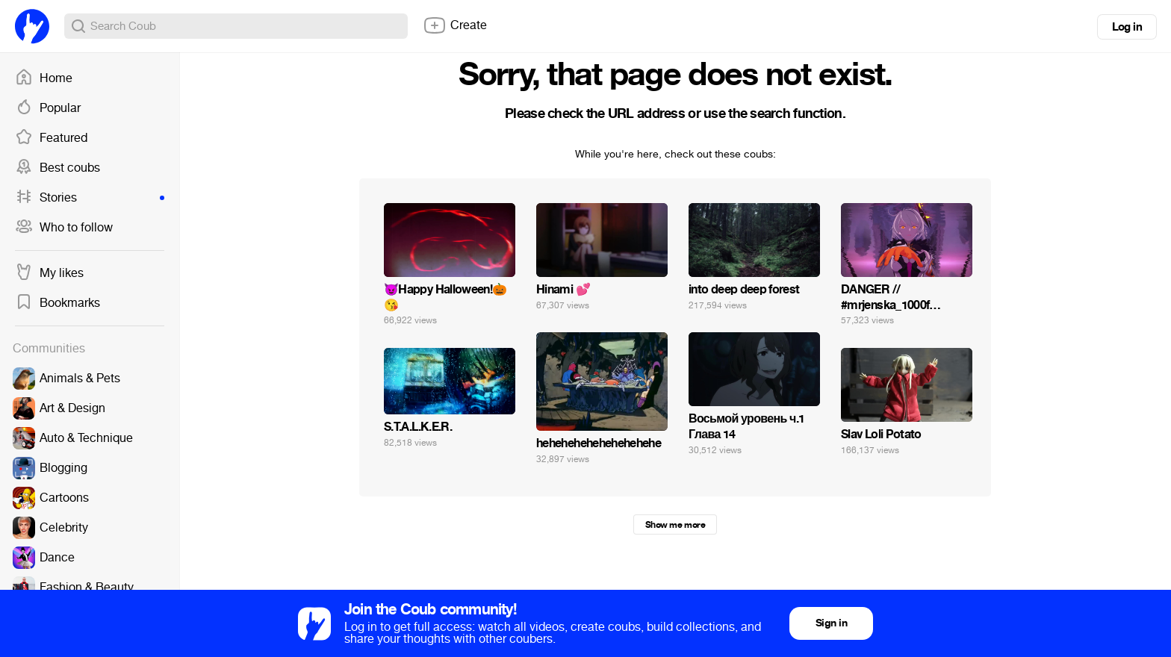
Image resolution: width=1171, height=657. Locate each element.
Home (43, 78)
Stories (89, 197)
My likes (49, 273)
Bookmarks (57, 303)
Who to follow (64, 227)
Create (455, 25)
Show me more (675, 525)
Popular (48, 108)
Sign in (831, 623)
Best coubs (57, 168)
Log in (1127, 26)
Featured (51, 138)
